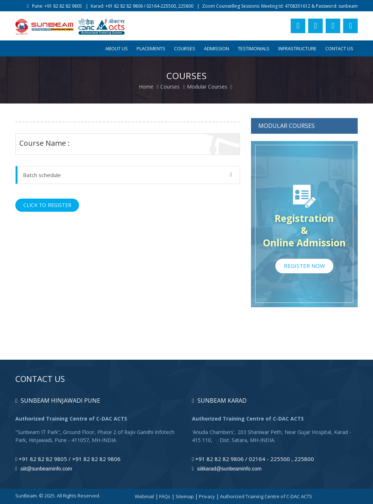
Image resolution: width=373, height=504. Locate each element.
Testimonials (254, 48)
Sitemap (185, 496)
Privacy (207, 496)
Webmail (144, 496)
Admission (216, 48)
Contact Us (339, 48)
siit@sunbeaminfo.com (43, 469)
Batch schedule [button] (127, 175)
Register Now (304, 265)
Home (146, 86)
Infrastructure (297, 48)
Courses (184, 48)
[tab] (128, 175)
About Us (116, 48)
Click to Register (47, 205)
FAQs (164, 496)
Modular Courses (207, 86)
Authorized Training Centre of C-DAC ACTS (266, 496)
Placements (151, 48)
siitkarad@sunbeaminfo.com (227, 469)
